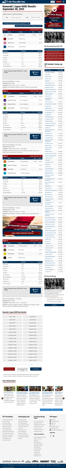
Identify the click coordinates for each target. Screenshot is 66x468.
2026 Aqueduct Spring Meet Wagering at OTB (34, 393)
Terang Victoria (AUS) (50, 237)
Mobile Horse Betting (7, 426)
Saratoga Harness (49, 208)
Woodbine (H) (48, 267)
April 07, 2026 (12, 319)
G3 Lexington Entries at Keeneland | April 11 (54, 49)
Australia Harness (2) (50, 85)
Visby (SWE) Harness (50, 256)
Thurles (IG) (48, 239)
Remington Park (48, 196)
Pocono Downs (48, 194)
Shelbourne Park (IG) (50, 224)
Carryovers (20, 428)
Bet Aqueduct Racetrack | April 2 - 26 (54, 52)
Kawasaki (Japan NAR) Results (22, 369)
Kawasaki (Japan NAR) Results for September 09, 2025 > (29, 25)
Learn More (54, 305)
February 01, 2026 (12, 338)
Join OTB (53, 424)
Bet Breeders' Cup (37, 455)
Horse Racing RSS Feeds (23, 436)
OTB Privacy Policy (55, 421)
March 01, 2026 (33, 329)
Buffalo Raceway (49, 93)
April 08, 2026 (33, 316)
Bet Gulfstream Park (7, 438)
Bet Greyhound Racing (7, 424)
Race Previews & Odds (46, 409)
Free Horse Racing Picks (39, 421)
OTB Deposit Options (55, 426)
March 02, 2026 (12, 329)
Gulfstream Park (49, 135)
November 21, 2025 (12, 354)
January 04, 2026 (32, 338)
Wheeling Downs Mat (50, 263)
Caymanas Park (48, 101)
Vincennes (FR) (48, 254)
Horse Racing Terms (22, 429)
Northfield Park (48, 192)
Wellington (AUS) (49, 260)
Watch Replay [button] (35, 73)
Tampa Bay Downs (49, 234)
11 (5, 104)
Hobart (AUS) (48, 145)
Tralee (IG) (47, 241)
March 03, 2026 (33, 326)
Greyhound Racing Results (23, 424)
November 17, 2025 (33, 357)
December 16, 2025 (33, 347)
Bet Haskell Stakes (38, 449)
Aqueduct (47, 80)
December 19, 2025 (33, 344)
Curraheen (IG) (48, 112)
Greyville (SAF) (48, 133)
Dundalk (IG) (48, 114)
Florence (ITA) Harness (50, 123)
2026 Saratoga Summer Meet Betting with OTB (47, 393)
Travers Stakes (37, 450)
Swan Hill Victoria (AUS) (50, 232)
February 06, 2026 (12, 332)
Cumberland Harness (50, 110)
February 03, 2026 (12, 335)
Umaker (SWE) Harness (50, 252)
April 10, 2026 (12, 316)
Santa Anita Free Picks (38, 426)
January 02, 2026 (12, 341)
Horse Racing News (57, 409)
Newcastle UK (48, 188)
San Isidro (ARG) (49, 206)
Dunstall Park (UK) (49, 116)
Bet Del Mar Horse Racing (8, 435)
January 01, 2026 (32, 341)
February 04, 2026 (32, 332)
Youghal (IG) (48, 271)
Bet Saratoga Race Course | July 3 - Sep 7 (54, 59)
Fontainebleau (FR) (49, 125)
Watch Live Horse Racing (23, 435)
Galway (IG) (48, 127)
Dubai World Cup (37, 442)
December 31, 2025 (12, 344)
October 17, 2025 (32, 360)
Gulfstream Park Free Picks (39, 424)
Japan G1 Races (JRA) (50, 155)
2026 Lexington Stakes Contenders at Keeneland (22, 393)
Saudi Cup (36, 440)
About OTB (53, 423)
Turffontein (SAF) (49, 247)
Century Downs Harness (50, 103)
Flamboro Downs (49, 121)
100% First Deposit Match (8, 419)
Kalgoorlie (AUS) (49, 157)
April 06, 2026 (33, 319)
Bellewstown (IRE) (49, 87)
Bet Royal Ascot (37, 447)
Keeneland (47, 160)
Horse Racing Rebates (7, 429)
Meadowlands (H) (49, 173)
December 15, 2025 (12, 351)
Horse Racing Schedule (23, 421)
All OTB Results (36, 369)
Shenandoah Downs (49, 226)
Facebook (51, 436)
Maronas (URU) (48, 170)
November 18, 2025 (12, 357)
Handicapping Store (22, 419)
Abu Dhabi (47, 74)
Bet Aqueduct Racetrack (7, 436)
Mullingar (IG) (48, 186)
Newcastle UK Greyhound (51, 190)
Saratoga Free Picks (38, 431)
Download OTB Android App (8, 431)
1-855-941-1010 (54, 428)
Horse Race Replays (22, 433)
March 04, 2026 (12, 326)
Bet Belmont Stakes (38, 445)
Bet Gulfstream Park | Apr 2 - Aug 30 (54, 54)
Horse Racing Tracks (7, 428)
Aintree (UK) (48, 78)
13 (5, 250)
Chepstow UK (48, 108)
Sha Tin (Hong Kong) (50, 222)
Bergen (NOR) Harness (50, 89)
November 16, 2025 (12, 360)
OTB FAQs (53, 419)
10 (5, 100)
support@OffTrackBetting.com (57, 429)
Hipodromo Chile (49, 143)
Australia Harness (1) (50, 83)
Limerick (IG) (48, 166)
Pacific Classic (37, 452)
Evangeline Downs (49, 119)
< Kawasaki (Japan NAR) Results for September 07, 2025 (16, 23)
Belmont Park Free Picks (39, 429)
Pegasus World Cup (38, 438)
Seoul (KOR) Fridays (50, 217)
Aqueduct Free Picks (38, 422)
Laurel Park (47, 164)
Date (27, 17)
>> (38, 364)
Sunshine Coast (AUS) (50, 230)
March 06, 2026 (33, 322)
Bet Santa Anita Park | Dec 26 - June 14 (54, 57)
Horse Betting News (22, 431)
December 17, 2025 (12, 347)
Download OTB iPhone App (8, 433)
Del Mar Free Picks (38, 428)
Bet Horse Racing (6, 421)
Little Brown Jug (37, 454)
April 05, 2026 (12, 322)
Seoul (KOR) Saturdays (50, 219)
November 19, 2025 (33, 354)
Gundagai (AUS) (49, 137)
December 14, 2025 (33, 351)
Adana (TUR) (48, 76)
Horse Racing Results (9, 369)
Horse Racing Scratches (23, 426)
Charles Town (48, 106)
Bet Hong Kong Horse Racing (40, 437)
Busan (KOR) (48, 96)
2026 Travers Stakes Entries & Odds (59, 393)
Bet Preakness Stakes (38, 443)
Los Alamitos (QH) (49, 168)
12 (5, 108)
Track (6, 17)
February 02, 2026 (32, 335)
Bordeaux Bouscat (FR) (50, 91)
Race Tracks (48, 70)
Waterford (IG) (48, 258)
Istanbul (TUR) (48, 151)
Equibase (20, 438)
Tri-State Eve (48, 243)
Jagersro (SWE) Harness (50, 153)
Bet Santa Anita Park (7, 440)
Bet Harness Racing (7, 423)
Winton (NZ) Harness (50, 265)
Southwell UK (48, 228)
